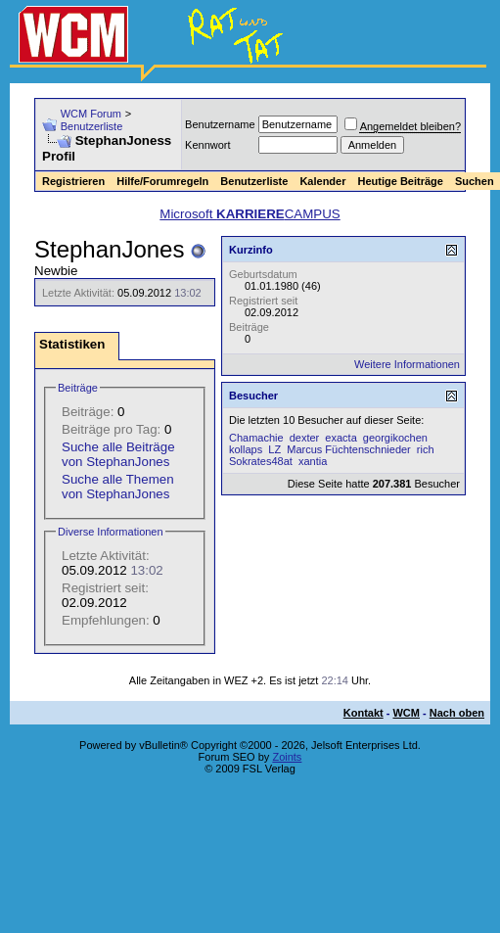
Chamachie (256, 437)
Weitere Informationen (407, 364)
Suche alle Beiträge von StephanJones (118, 454)
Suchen (474, 181)
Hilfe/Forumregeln (162, 181)
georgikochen (395, 437)
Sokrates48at (261, 461)
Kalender (322, 181)
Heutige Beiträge (399, 181)
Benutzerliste (92, 126)
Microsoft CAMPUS (249, 214)
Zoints (286, 757)
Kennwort (207, 145)
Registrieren (73, 181)
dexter (305, 437)
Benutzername (220, 124)
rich (425, 449)
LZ (274, 449)
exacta (340, 437)
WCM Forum (91, 113)
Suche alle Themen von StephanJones (118, 486)
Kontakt (363, 713)
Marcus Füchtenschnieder (349, 449)
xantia (312, 461)
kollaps (245, 449)
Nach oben (457, 713)
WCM (406, 713)
